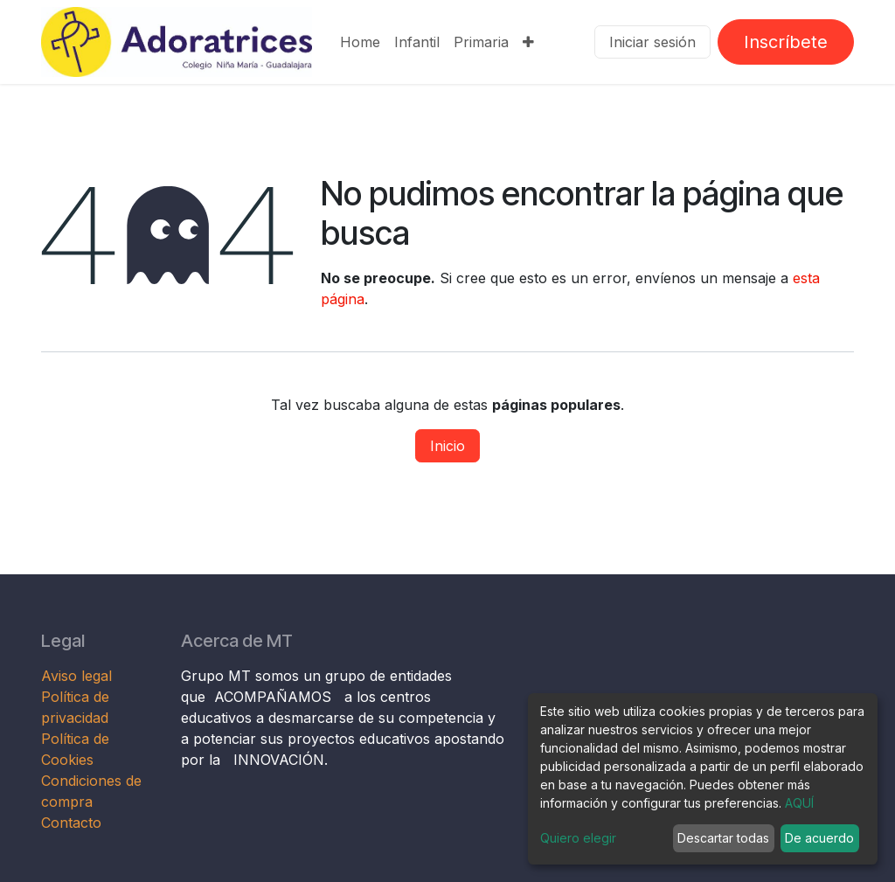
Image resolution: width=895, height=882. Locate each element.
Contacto (71, 822)
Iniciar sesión (652, 42)
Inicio (447, 446)
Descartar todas (723, 837)
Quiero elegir (578, 837)
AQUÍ (799, 802)
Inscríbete (786, 41)
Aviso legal (78, 675)
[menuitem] (360, 41)
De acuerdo (819, 837)
